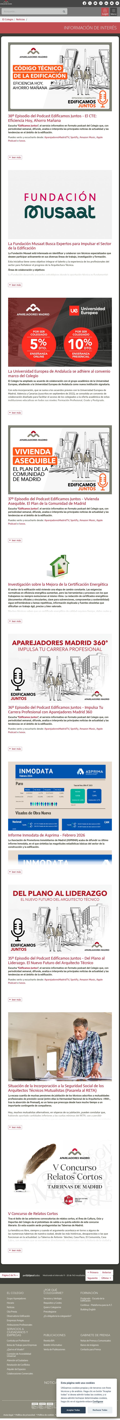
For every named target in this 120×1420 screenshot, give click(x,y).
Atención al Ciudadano (17, 1360)
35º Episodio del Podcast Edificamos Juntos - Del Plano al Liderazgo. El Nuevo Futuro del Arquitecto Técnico (56, 960)
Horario (10, 1302)
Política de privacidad (25, 1415)
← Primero (93, 1272)
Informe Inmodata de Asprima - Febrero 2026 (46, 835)
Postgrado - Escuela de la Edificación (92, 1299)
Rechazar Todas (100, 1410)
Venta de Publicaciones (54, 1349)
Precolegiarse (50, 1311)
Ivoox (22, 140)
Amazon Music (87, 137)
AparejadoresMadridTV (56, 137)
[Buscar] (34, 11)
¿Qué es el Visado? (15, 1349)
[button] (10, 1275)
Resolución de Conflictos (18, 1364)
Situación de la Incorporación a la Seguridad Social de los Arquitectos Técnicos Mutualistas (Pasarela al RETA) (56, 1088)
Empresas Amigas (15, 1320)
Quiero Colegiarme (52, 1307)
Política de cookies (46, 1415)
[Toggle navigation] (113, 12)
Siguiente (93, 1278)
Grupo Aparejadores (16, 1298)
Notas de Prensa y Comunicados (95, 1340)
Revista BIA (49, 1340)
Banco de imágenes (89, 1344)
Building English (88, 1309)
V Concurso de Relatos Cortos (33, 1213)
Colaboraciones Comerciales (20, 1373)
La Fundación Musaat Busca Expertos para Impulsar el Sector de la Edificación (59, 245)
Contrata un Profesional (18, 1340)
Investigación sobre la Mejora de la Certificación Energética (58, 584)
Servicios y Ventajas (53, 1298)
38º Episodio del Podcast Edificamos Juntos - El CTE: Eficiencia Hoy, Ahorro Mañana (52, 118)
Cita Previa (12, 1311)
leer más (17, 157)
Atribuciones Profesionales (19, 1324)
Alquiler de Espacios (16, 1369)
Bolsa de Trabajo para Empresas (22, 1344)
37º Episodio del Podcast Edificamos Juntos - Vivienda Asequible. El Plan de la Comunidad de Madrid (53, 501)
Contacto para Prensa (90, 1349)
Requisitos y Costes (53, 1302)
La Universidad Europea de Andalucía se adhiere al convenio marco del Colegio (59, 373)
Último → (106, 1278)
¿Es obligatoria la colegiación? (57, 1315)
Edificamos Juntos (28, 125)
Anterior (106, 1272)
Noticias (10, 1307)
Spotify (74, 137)
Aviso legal (8, 1415)
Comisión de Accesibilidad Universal (19, 1354)
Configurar (97, 1401)
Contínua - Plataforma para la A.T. (96, 1305)
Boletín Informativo (53, 1344)
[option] (23, 1298)
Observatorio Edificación (18, 1315)
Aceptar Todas (73, 1410)
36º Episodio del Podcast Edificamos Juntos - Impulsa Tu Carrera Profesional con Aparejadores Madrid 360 (55, 709)
